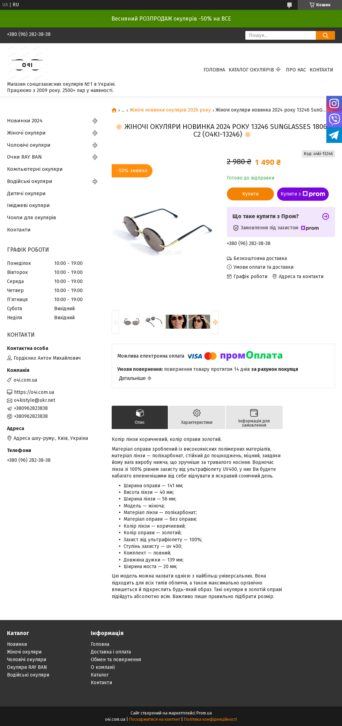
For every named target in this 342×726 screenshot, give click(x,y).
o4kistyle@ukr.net (34, 400)
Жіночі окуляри (26, 133)
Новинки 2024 (25, 120)
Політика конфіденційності (210, 719)
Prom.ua (204, 713)
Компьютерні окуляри (35, 169)
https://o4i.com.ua (34, 392)
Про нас (296, 70)
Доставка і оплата (111, 652)
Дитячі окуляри (26, 193)
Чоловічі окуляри (29, 145)
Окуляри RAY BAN (27, 667)
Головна (214, 70)
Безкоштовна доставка (260, 258)
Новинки (17, 644)
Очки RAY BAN (24, 157)
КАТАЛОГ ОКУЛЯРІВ (251, 70)
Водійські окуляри (29, 181)
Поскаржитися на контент (154, 719)
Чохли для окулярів (31, 217)
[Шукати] (325, 35)
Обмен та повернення (116, 660)
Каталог (100, 675)
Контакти (321, 70)
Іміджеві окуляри (28, 205)
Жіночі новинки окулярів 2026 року (170, 110)
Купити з (303, 194)
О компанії (103, 667)
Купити (250, 194)
